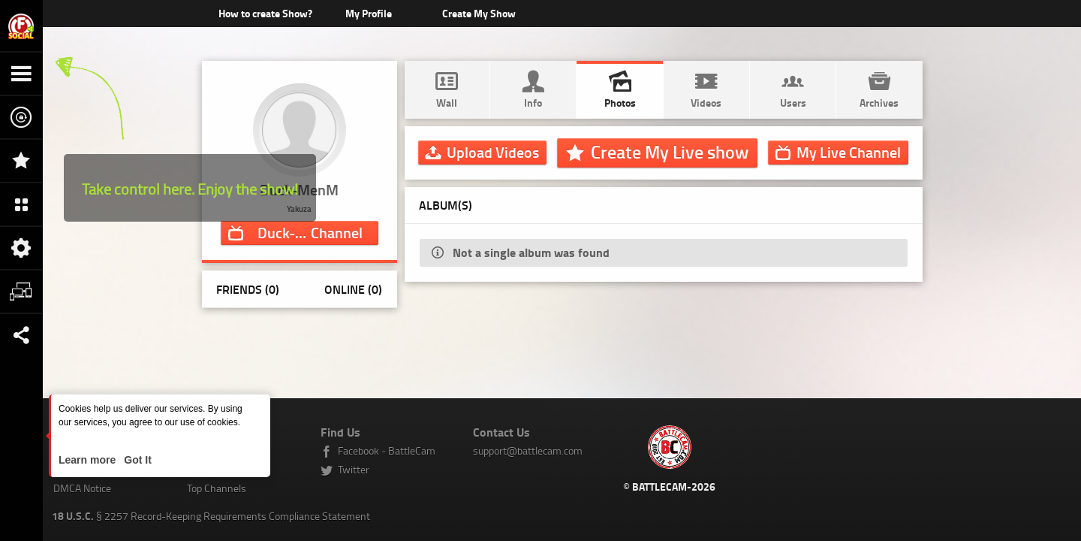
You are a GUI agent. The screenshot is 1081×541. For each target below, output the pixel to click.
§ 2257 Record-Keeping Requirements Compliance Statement (211, 516)
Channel (310, 232)
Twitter (353, 469)
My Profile (368, 13)
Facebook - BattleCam (386, 450)
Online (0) (353, 289)
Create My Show (478, 13)
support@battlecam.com (528, 450)
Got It (136, 460)
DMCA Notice (82, 488)
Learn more (89, 460)
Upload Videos (493, 151)
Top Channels (216, 488)
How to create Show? (265, 13)
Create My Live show (669, 152)
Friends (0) (247, 289)
